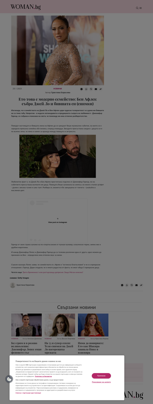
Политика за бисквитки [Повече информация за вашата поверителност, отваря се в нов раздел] (43, 376)
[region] (67, 377)
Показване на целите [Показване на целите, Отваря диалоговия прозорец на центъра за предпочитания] (101, 382)
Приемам (101, 376)
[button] (9, 379)
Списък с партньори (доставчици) (28, 393)
